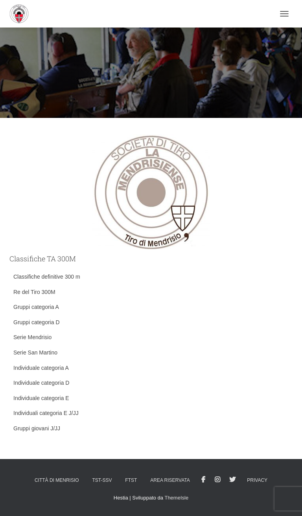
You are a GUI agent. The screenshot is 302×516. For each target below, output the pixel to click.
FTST (131, 480)
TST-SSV (102, 480)
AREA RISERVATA (170, 480)
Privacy (257, 480)
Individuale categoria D (41, 383)
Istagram (217, 480)
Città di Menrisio (57, 480)
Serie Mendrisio (32, 337)
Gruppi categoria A (36, 307)
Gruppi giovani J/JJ (36, 428)
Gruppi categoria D (36, 322)
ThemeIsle (176, 498)
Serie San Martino (35, 352)
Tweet (232, 480)
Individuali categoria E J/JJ (46, 413)
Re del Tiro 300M (34, 292)
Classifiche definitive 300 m (46, 277)
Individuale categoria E (41, 398)
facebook (203, 480)
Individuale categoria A (41, 368)
